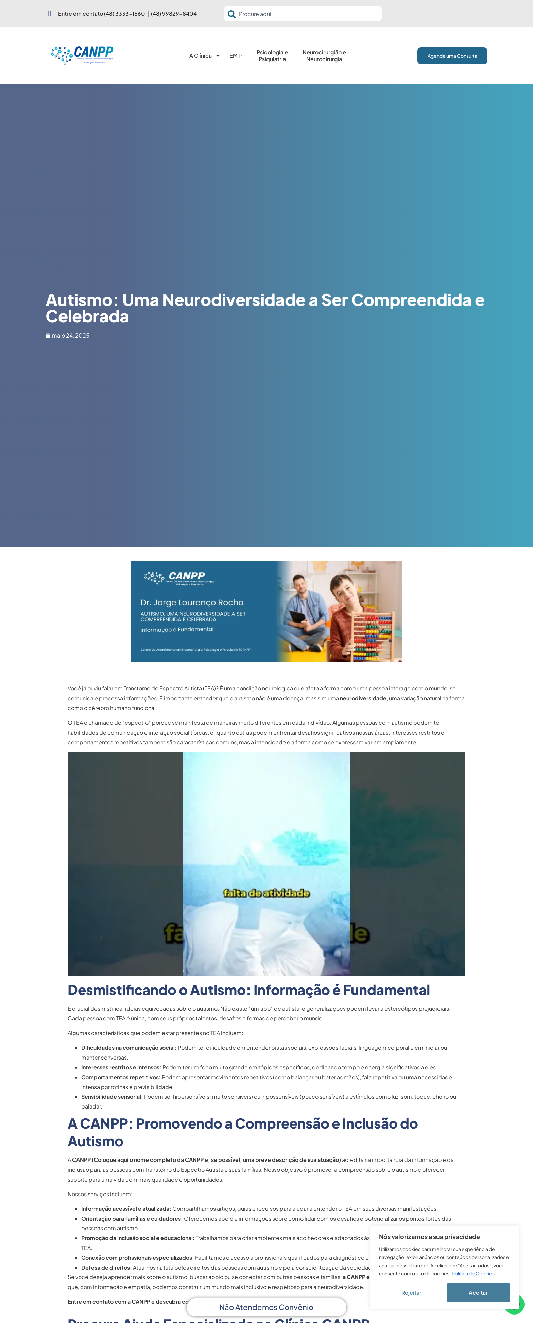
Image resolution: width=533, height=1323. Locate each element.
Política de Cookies (473, 1273)
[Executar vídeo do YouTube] (266, 864)
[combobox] (303, 13)
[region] (444, 1267)
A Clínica (205, 56)
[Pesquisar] (233, 14)
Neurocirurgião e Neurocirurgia (324, 56)
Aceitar (478, 1292)
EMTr (235, 55)
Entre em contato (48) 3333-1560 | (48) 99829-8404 (127, 13)
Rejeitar (411, 1292)
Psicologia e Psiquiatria (272, 56)
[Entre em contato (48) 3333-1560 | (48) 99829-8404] (50, 14)
